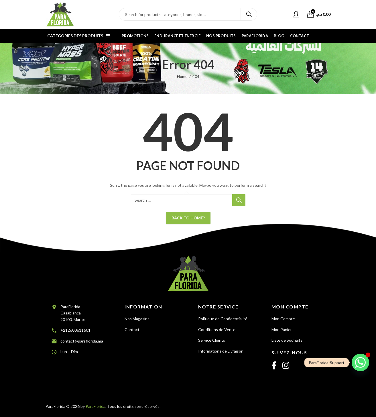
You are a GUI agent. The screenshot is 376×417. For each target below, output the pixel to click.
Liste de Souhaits (286, 340)
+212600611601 (75, 330)
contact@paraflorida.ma (81, 341)
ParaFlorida (95, 406)
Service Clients (211, 340)
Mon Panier (281, 329)
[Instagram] (286, 365)
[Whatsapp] (360, 362)
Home (182, 76)
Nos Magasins (137, 318)
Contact (132, 329)
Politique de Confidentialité (222, 318)
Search (249, 14)
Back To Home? (188, 217)
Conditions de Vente (216, 329)
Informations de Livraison (220, 351)
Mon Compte (283, 318)
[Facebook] (274, 365)
